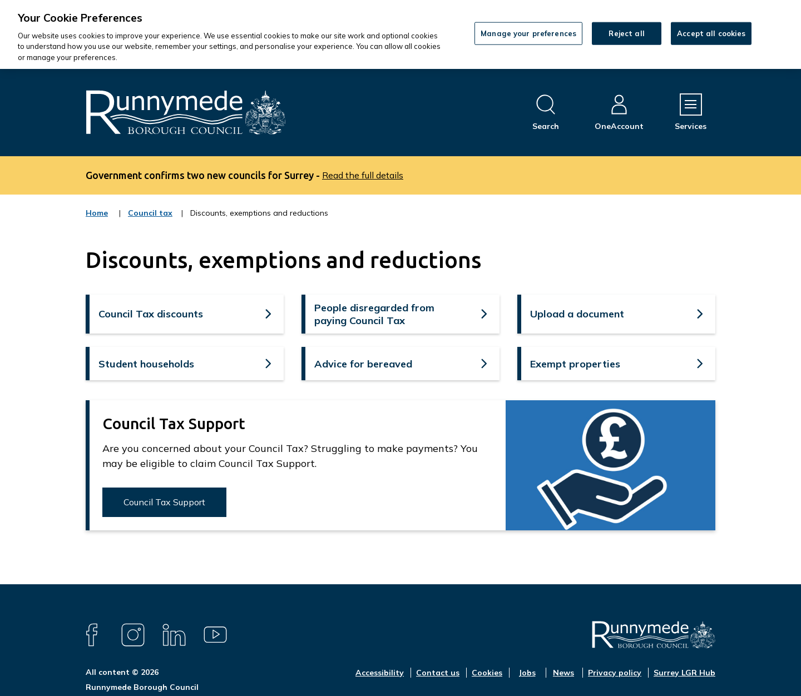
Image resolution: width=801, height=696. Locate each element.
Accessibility (379, 673)
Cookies (487, 673)
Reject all (626, 32)
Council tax (150, 220)
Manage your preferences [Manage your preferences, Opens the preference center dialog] (528, 32)
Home (97, 213)
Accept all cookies (711, 32)
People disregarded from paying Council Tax (374, 314)
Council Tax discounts (150, 313)
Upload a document (577, 313)
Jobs (527, 673)
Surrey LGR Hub (684, 673)
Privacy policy (614, 673)
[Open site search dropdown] (545, 112)
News (563, 673)
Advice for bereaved (363, 363)
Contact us (437, 673)
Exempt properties (575, 363)
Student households (146, 363)
